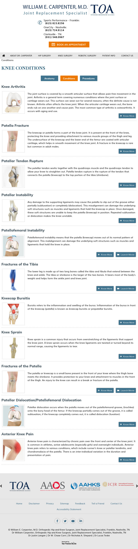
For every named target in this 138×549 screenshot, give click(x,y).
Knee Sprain (11, 332)
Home (3, 55)
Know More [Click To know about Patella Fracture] (128, 151)
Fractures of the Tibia (19, 264)
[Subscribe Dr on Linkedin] (81, 521)
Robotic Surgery (87, 55)
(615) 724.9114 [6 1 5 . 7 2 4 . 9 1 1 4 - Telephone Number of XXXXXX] (54, 30)
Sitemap (64, 503)
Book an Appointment (69, 45)
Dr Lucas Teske (102, 535)
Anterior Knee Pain (17, 434)
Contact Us (127, 55)
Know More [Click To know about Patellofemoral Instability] (106, 254)
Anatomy (49, 78)
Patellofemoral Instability (23, 230)
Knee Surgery (65, 55)
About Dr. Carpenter (21, 55)
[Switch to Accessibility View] (4, 542)
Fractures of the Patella (21, 366)
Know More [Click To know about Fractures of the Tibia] (106, 288)
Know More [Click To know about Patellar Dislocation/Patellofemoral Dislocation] (128, 424)
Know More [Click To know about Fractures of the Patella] (106, 390)
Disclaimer (34, 503)
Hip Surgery (44, 55)
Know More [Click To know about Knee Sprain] (128, 356)
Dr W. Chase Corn (57, 535)
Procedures (88, 78)
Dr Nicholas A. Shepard (80, 535)
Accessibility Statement (69, 509)
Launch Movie (127, 254)
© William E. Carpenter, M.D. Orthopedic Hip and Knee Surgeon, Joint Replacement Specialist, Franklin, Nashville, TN (69, 529)
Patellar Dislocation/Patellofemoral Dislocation (41, 400)
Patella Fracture (15, 125)
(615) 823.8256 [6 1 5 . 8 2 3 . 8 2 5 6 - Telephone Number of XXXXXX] (54, 23)
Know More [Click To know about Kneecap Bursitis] (128, 322)
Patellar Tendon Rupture (22, 161)
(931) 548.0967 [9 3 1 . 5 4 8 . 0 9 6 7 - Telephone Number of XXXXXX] (54, 37)
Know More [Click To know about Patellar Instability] (128, 220)
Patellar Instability (17, 195)
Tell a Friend (98, 503)
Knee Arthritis (13, 87)
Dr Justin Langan (37, 535)
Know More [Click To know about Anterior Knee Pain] (128, 459)
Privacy (50, 503)
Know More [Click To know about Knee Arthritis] (128, 115)
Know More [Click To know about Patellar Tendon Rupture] (128, 185)
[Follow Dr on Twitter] (65, 521)
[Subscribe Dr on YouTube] (73, 521)
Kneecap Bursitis (15, 298)
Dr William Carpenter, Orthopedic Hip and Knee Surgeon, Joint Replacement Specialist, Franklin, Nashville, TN (69, 532)
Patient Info (108, 55)
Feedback (80, 503)
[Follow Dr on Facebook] (57, 521)
